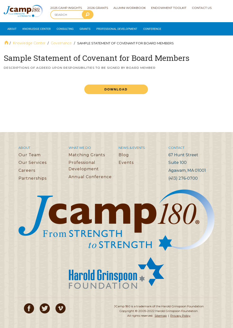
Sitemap (161, 313)
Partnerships (32, 175)
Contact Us (202, 8)
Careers (26, 168)
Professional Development (111, 27)
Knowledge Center (35, 27)
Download (116, 87)
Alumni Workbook (129, 8)
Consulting (61, 27)
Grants (81, 27)
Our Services (32, 160)
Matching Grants (87, 152)
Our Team (29, 152)
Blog (124, 152)
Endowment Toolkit (168, 8)
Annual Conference (90, 174)
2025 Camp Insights (66, 8)
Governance (61, 41)
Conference (144, 27)
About (11, 27)
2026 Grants (97, 8)
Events (126, 160)
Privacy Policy (180, 313)
